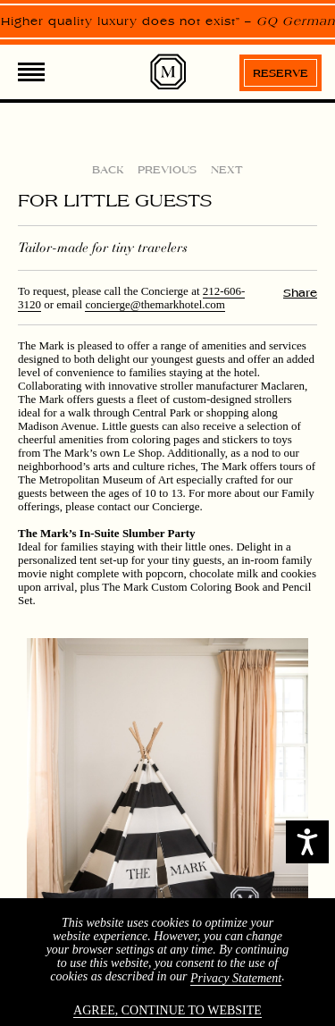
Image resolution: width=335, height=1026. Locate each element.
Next (227, 170)
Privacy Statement (235, 978)
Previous (167, 170)
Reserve (280, 73)
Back (107, 170)
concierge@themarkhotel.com (154, 304)
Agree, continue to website (167, 1010)
